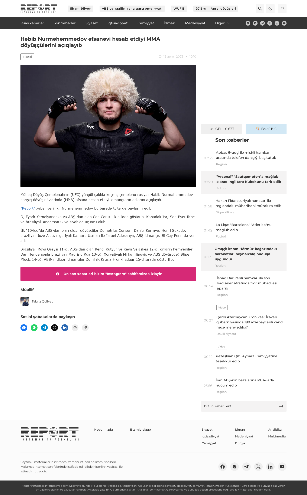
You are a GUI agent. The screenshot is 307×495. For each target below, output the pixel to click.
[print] (75, 327)
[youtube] (284, 23)
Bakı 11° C (266, 129)
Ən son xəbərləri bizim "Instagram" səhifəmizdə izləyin (108, 274)
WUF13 (179, 8)
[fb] (248, 23)
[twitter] (269, 23)
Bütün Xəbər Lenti (244, 406)
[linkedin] (277, 23)
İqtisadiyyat (210, 436)
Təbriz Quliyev (36, 301)
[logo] (38, 8)
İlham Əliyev (80, 8)
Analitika (275, 429)
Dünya (240, 443)
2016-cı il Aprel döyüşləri (216, 8)
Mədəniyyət (244, 436)
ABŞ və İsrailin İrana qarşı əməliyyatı (132, 8)
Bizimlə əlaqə (140, 429)
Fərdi (27, 57)
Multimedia (277, 436)
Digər (223, 23)
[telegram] (262, 23)
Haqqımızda (103, 429)
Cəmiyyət (209, 443)
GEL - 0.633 (222, 129)
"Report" (27, 208)
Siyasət (207, 429)
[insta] (255, 23)
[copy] (85, 327)
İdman (240, 429)
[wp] (34, 327)
